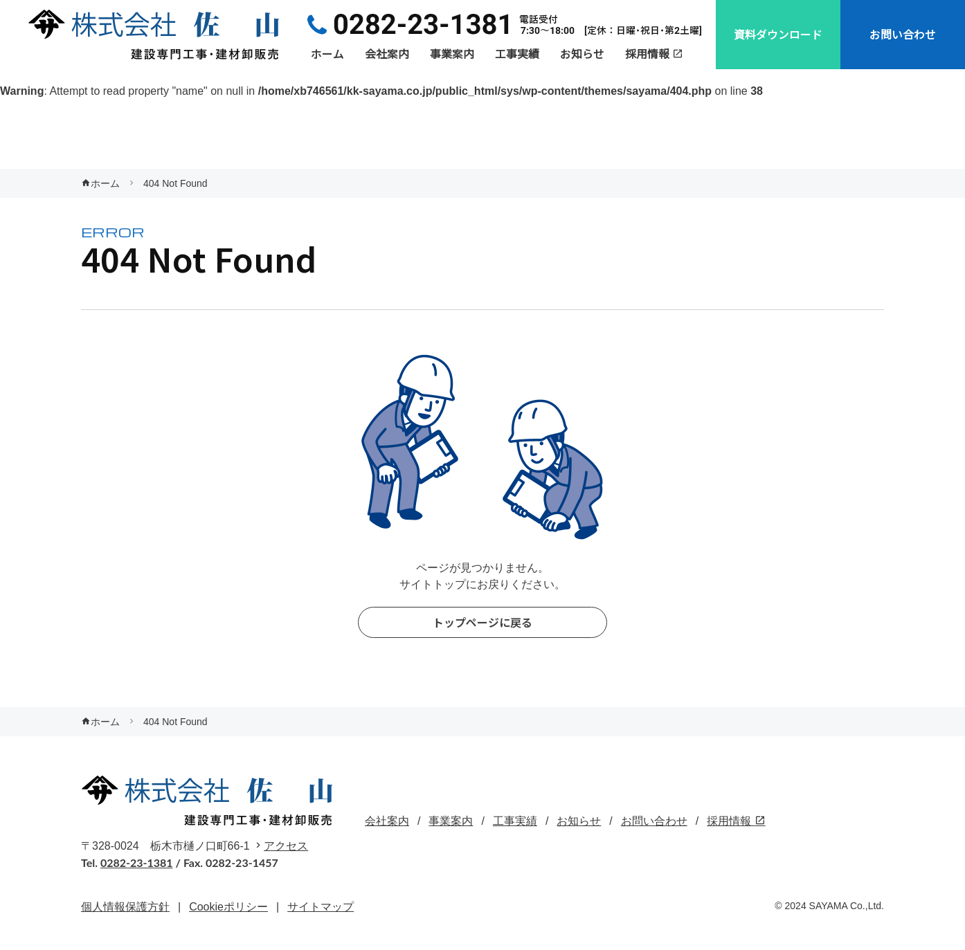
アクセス (286, 846)
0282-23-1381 (136, 862)
